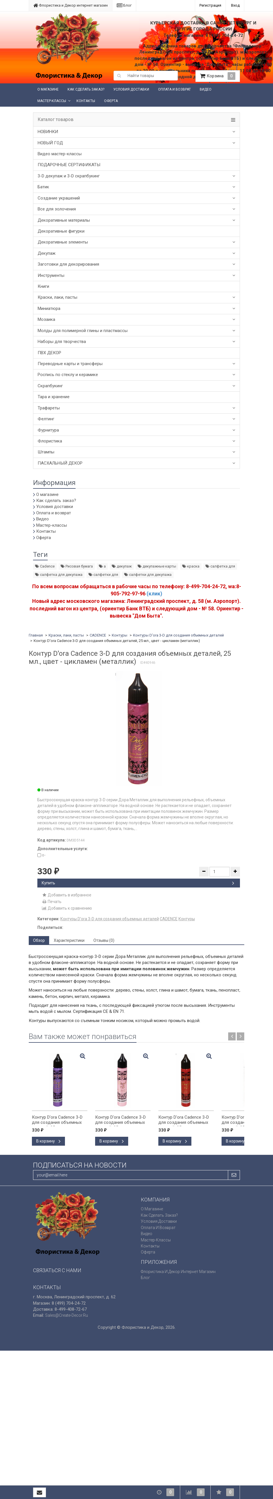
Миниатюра (49, 308)
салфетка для (220, 566)
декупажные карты (157, 566)
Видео (206, 89)
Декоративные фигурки (61, 231)
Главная (36, 635)
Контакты (85, 101)
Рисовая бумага (77, 566)
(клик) (154, 594)
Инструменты (51, 275)
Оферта (111, 101)
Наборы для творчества (62, 341)
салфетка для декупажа (58, 574)
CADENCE (98, 635)
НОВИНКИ (48, 131)
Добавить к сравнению (67, 908)
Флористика (50, 441)
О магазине (48, 89)
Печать (51, 901)
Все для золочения (57, 209)
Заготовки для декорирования (68, 264)
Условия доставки (131, 89)
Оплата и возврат (174, 89)
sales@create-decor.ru (66, 1315)
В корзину (48, 1141)
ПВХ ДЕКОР (49, 352)
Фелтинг (46, 418)
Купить (138, 883)
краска (190, 566)
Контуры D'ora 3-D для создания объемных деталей (178, 635)
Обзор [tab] (39, 940)
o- (41, 855)
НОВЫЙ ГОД (50, 142)
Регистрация (210, 5)
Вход (235, 5)
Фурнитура (48, 430)
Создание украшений (59, 198)
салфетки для (103, 574)
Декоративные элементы (63, 242)
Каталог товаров (56, 119)
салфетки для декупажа (148, 574)
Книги (43, 286)
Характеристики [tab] (69, 940)
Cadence (45, 566)
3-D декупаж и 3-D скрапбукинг (69, 176)
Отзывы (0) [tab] (103, 940)
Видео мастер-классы (60, 153)
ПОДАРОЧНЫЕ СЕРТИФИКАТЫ (69, 164)
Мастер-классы (51, 101)
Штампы (46, 452)
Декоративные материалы (64, 220)
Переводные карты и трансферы (70, 363)
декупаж (122, 566)
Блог (124, 5)
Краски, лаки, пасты (57, 297)
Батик (43, 186)
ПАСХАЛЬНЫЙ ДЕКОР (60, 463)
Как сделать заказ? (86, 89)
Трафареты (49, 408)
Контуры (119, 635)
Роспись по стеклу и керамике (68, 374)
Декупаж (46, 253)
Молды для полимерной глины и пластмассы (83, 330)
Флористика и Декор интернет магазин (70, 5)
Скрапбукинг (50, 385)
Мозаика (46, 319)
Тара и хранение (54, 396)
